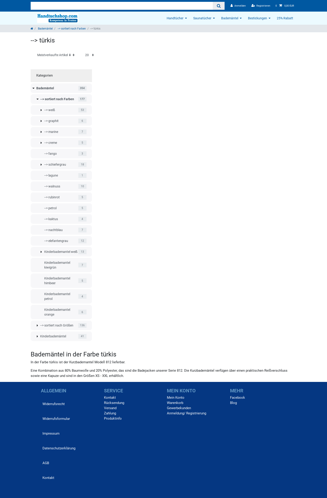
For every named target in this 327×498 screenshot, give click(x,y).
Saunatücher (202, 18)
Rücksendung (114, 403)
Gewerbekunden (179, 408)
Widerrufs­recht (53, 404)
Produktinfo (113, 418)
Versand (110, 408)
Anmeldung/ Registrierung (186, 413)
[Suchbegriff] (122, 6)
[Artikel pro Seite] (89, 55)
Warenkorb (175, 403)
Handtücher (175, 18)
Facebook (237, 398)
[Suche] (218, 6)
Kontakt (48, 478)
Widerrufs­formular (56, 419)
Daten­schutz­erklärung (58, 448)
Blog (233, 403)
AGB (45, 463)
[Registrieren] (261, 6)
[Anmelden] (238, 6)
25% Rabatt (285, 18)
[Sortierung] (56, 55)
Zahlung (110, 413)
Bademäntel (229, 18)
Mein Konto (175, 398)
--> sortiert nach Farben (71, 28)
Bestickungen (257, 18)
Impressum (50, 433)
